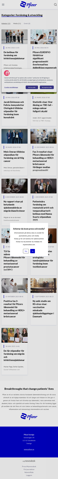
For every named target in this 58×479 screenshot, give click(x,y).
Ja (32, 251)
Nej (26, 251)
